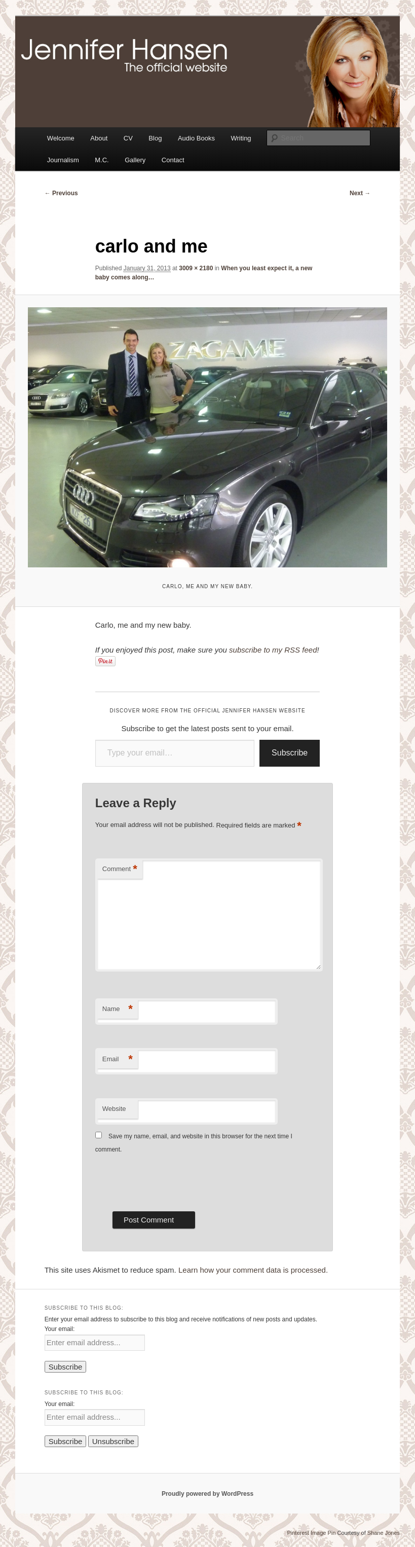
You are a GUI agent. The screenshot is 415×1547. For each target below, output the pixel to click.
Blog (155, 138)
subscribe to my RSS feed (273, 649)
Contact (173, 160)
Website (114, 1108)
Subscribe (290, 752)
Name (117, 1009)
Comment (119, 869)
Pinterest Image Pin (311, 1533)
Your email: (60, 1329)
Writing (241, 138)
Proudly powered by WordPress (207, 1493)
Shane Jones (383, 1533)
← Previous (61, 193)
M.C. (101, 160)
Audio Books (196, 138)
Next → (360, 193)
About (98, 138)
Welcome (60, 138)
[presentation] (172, 1181)
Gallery (135, 160)
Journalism (63, 160)
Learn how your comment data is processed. (253, 1270)
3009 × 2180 (196, 268)
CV (128, 138)
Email (117, 1059)
